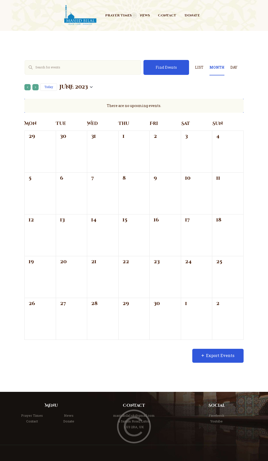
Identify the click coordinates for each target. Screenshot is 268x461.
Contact (32, 421)
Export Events (217, 355)
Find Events (166, 67)
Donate (68, 421)
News (68, 415)
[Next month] (35, 87)
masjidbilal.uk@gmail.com (134, 415)
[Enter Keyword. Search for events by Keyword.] (83, 67)
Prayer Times (32, 415)
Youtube (216, 421)
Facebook (216, 415)
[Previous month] (27, 87)
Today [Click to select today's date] (48, 87)
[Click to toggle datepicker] (76, 87)
